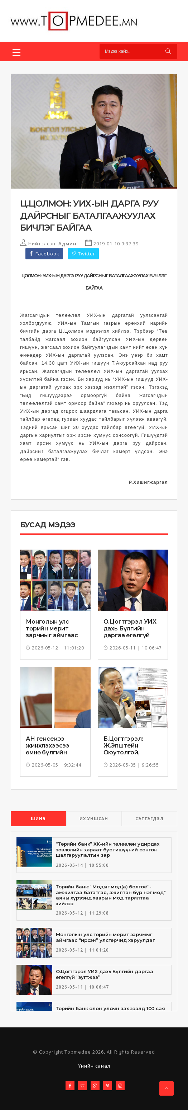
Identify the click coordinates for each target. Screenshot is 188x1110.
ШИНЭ (38, 818)
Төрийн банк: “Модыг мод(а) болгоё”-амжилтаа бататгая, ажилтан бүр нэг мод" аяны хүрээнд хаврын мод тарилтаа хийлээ (111, 895)
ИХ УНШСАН (93, 818)
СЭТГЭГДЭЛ (149, 818)
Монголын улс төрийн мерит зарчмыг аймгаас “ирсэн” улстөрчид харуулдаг (55, 635)
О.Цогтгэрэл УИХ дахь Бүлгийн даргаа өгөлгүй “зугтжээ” (130, 632)
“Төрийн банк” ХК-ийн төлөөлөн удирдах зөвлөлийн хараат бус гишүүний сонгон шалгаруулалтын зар (107, 849)
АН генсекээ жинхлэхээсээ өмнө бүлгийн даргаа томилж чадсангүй (49, 752)
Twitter (83, 253)
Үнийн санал (94, 1066)
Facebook (44, 253)
